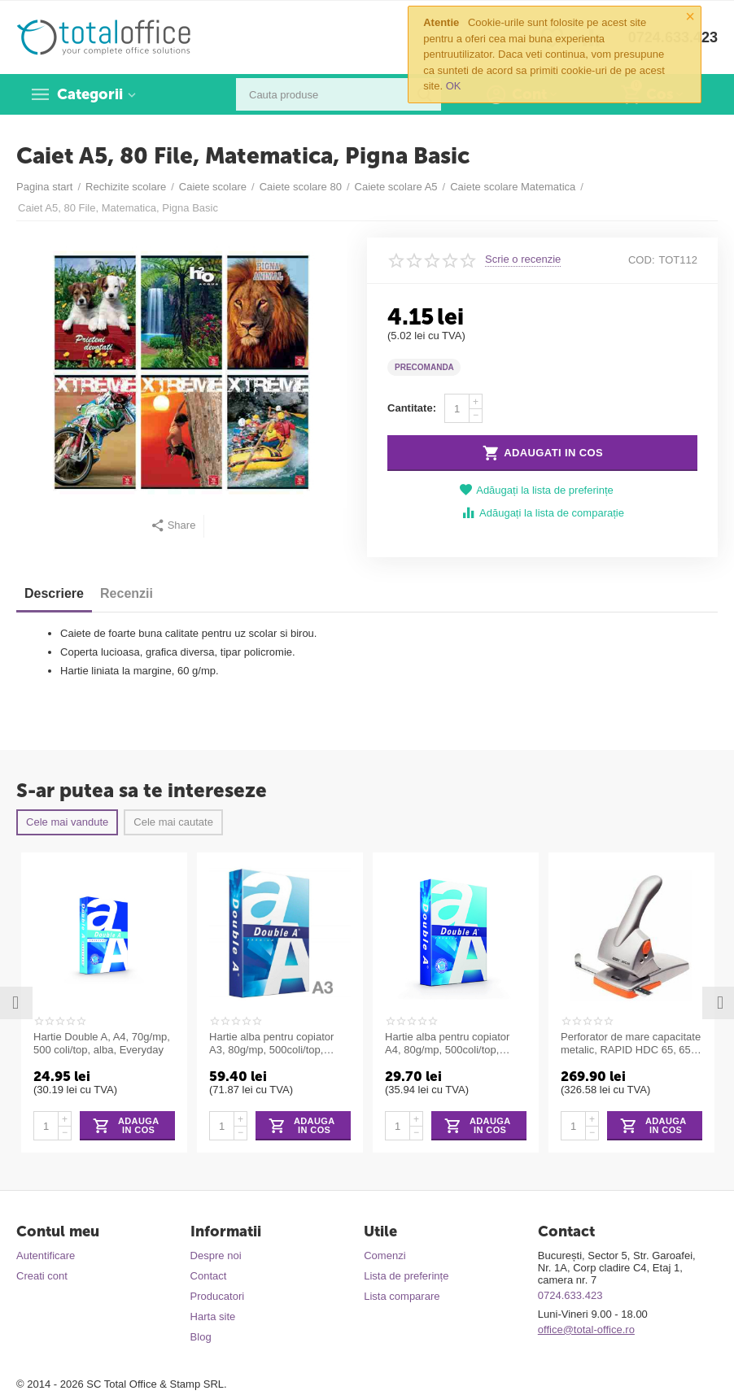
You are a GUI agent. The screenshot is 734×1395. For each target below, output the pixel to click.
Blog (201, 1337)
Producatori (217, 1296)
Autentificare (45, 1255)
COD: (641, 260)
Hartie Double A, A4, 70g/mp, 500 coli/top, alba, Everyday (101, 1043)
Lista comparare (401, 1296)
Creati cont (42, 1276)
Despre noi (216, 1255)
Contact (208, 1276)
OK (453, 86)
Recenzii (126, 593)
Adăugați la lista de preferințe (536, 490)
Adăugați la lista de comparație (542, 513)
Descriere (54, 593)
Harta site (213, 1316)
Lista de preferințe (406, 1276)
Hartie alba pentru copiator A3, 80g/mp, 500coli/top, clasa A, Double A (271, 1044)
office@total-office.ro (586, 1329)
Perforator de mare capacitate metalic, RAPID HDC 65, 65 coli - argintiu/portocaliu (631, 1044)
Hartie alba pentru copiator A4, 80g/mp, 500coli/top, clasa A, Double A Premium (449, 1044)
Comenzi (384, 1255)
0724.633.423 (570, 1295)
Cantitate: (411, 408)
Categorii (90, 94)
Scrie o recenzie (523, 259)
